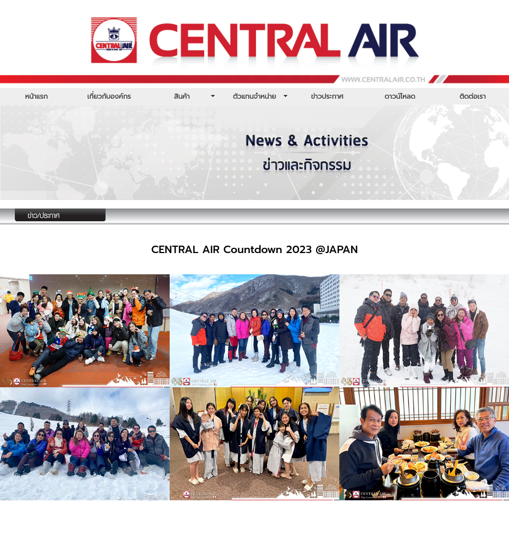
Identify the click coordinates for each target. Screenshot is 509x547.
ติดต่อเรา (473, 96)
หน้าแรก (36, 96)
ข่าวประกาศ (327, 96)
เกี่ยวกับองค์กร (109, 96)
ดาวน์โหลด (399, 96)
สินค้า (182, 96)
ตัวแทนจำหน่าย (254, 96)
